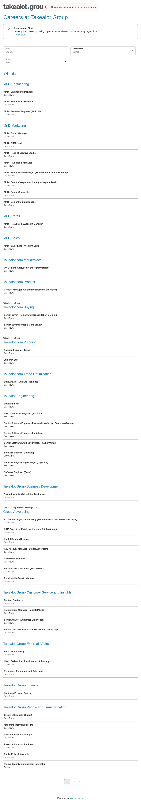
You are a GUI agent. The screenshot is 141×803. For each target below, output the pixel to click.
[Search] (35, 52)
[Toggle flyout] (132, 51)
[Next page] (79, 782)
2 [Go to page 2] (74, 782)
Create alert (19, 35)
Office (8, 59)
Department (78, 49)
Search (9, 49)
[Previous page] (61, 782)
